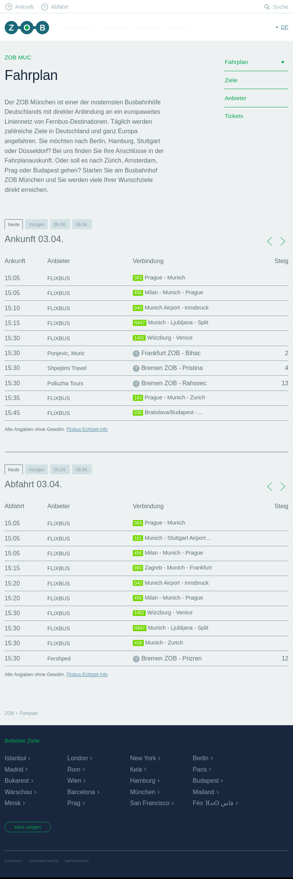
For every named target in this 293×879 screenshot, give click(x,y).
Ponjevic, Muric (68, 353)
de (284, 27)
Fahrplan (82, 28)
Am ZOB (150, 28)
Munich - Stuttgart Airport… (176, 538)
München (142, 792)
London (77, 758)
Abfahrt (62, 7)
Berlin (200, 758)
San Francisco (149, 803)
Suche (280, 7)
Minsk (13, 803)
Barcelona (81, 792)
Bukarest (17, 780)
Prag (73, 803)
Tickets (234, 120)
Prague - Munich (161, 278)
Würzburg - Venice (165, 338)
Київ (136, 769)
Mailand (203, 792)
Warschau (18, 792)
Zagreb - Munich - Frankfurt (176, 568)
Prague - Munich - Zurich (172, 398)
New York (143, 758)
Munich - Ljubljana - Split (174, 323)
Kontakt (14, 862)
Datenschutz (46, 862)
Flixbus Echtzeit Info (88, 429)
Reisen (180, 28)
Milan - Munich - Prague (171, 293)
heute (13, 224)
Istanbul (15, 758)
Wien (74, 780)
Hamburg (142, 780)
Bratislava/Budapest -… (171, 413)
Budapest (206, 780)
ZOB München (28, 28)
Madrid (14, 769)
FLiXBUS (59, 278)
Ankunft (25, 7)
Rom (73, 769)
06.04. (82, 224)
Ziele (231, 82)
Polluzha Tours (67, 383)
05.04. (60, 224)
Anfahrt (117, 28)
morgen (36, 224)
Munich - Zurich (160, 643)
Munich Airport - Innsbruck (174, 308)
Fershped (60, 658)
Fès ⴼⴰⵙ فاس (213, 803)
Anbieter (236, 101)
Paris (199, 769)
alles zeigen (30, 828)
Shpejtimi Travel (69, 368)
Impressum (80, 862)
